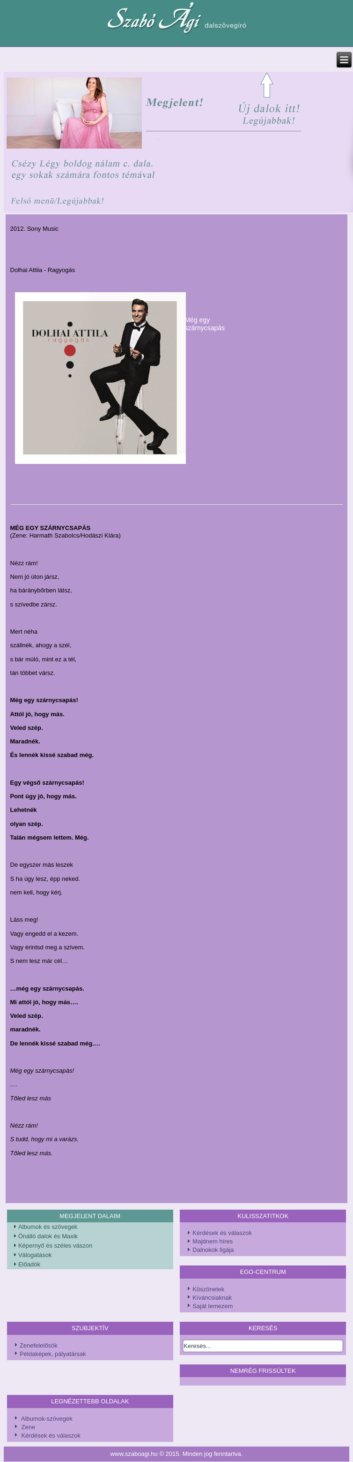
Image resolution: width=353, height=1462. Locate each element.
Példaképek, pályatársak (53, 1353)
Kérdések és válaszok (221, 1232)
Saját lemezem (212, 1306)
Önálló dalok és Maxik (48, 1236)
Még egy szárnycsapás (204, 324)
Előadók (29, 1264)
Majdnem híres (212, 1241)
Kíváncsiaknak (212, 1297)
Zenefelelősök (39, 1345)
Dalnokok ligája (213, 1249)
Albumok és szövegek (47, 1226)
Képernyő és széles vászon (55, 1245)
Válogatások (35, 1254)
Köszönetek (208, 1289)
